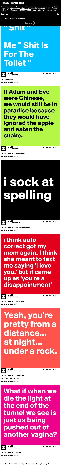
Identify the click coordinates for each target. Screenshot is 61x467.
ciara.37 (10, 73)
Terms (49, 464)
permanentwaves (23, 227)
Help (6, 464)
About (2, 464)
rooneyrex (20, 301)
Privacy (45, 464)
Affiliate (16, 464)
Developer (22, 464)
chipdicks (20, 375)
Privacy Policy (38, 11)
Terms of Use (25, 9)
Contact (33, 464)
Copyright (39, 464)
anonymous (20, 153)
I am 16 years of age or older (14, 18)
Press (28, 464)
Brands (11, 464)
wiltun (18, 452)
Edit (58, 14)
